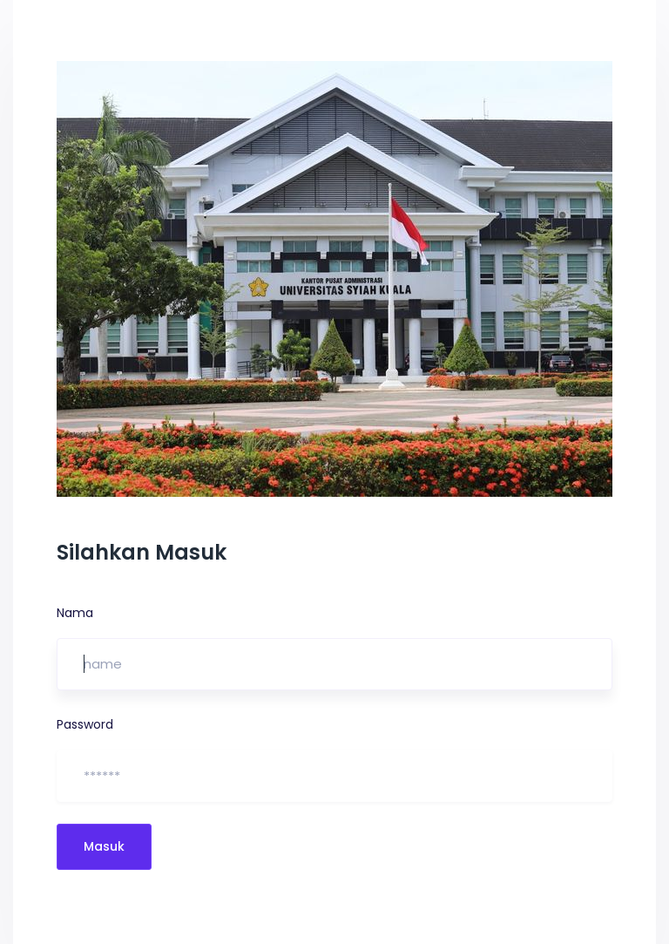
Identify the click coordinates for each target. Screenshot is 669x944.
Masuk (104, 846)
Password (85, 724)
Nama (75, 612)
